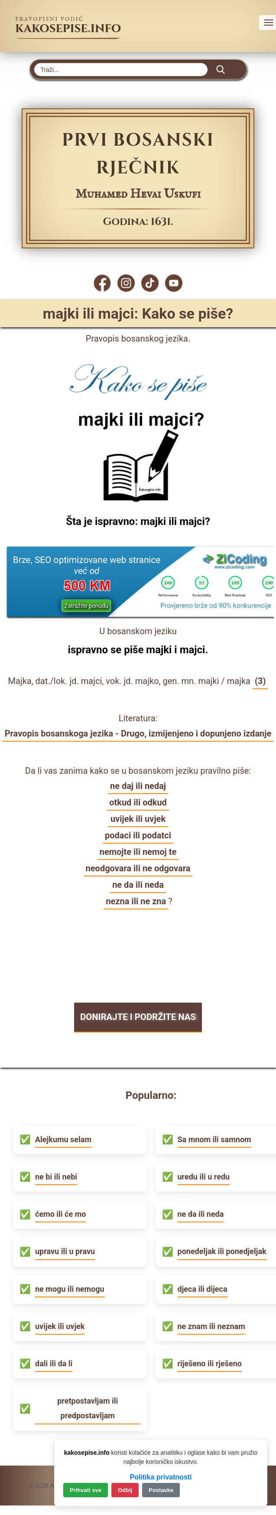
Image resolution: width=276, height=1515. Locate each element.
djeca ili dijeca (202, 1289)
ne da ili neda (138, 885)
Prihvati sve (85, 1490)
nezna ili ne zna (136, 901)
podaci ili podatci (138, 835)
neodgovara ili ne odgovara (138, 868)
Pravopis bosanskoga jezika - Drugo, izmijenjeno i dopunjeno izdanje (138, 733)
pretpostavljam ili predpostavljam (87, 1409)
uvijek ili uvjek (138, 819)
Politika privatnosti (161, 1477)
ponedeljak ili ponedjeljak (222, 1251)
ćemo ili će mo (60, 1214)
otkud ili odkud (138, 802)
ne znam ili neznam (211, 1326)
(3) (260, 681)
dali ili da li (53, 1363)
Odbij (125, 1490)
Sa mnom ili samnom (214, 1139)
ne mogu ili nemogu (69, 1289)
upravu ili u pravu (65, 1251)
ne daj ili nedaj (138, 786)
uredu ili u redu (204, 1177)
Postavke (161, 1490)
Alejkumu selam (63, 1139)
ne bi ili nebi (56, 1177)
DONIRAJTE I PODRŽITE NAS (138, 1017)
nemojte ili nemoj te (138, 852)
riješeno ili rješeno (210, 1363)
